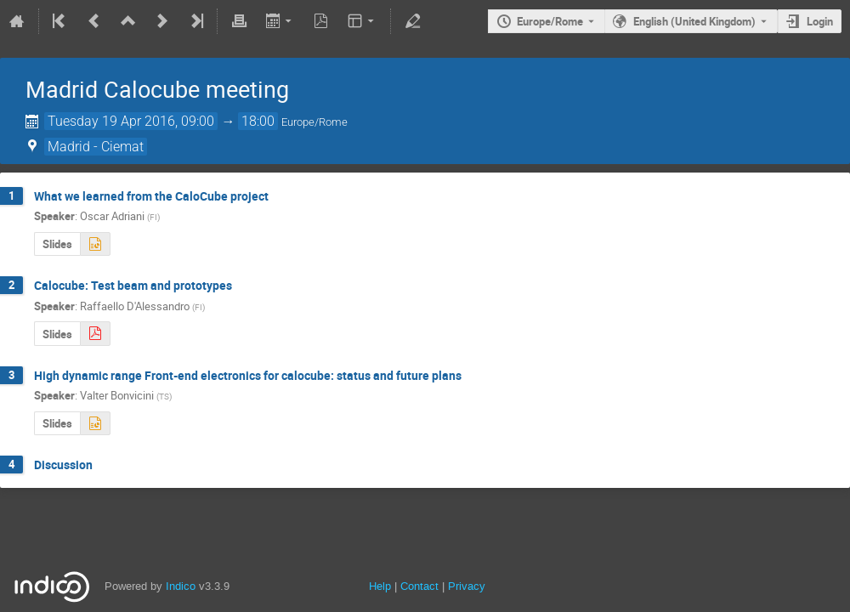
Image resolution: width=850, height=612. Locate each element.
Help (380, 586)
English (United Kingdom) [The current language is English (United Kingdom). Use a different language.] (694, 21)
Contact (419, 586)
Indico (181, 586)
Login (820, 21)
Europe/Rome (550, 21)
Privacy (466, 586)
